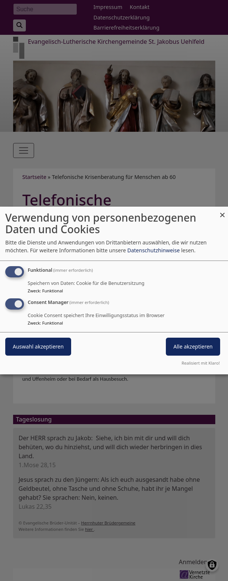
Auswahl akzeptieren (38, 346)
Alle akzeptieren (193, 346)
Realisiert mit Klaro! (201, 363)
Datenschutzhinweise (153, 250)
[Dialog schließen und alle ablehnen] (222, 211)
